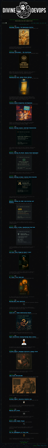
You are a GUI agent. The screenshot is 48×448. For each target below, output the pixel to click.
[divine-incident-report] (13, 53)
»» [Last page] (27, 24)
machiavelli (34, 28)
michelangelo (27, 28)
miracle (29, 203)
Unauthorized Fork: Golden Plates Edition (20, 77)
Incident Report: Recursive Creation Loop (20, 399)
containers (30, 352)
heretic (39, 445)
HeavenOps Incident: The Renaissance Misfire (21, 27)
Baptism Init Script (14, 410)
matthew (26, 313)
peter (32, 313)
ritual (23, 411)
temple (36, 313)
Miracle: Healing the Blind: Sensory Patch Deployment (23, 152)
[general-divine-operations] (13, 302)
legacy (31, 376)
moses (27, 302)
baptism (17, 411)
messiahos (29, 313)
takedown (28, 78)
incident (37, 28)
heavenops (19, 28)
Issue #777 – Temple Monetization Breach (20, 312)
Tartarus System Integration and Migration (20, 103)
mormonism (23, 78)
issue (20, 313)
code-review (32, 433)
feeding (19, 203)
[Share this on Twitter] (3, 23)
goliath (27, 376)
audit (18, 313)
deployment (16, 228)
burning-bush (24, 302)
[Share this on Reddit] (6, 23)
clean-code (21, 433)
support (20, 253)
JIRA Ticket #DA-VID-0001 (16, 375)
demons (19, 352)
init (21, 411)
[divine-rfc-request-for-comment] (14, 433)
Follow (45, 445)
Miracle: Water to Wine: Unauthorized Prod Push (22, 227)
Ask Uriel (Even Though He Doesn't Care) (20, 252)
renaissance (22, 28)
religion (29, 53)
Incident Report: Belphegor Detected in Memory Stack (23, 351)
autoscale (16, 203)
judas (24, 313)
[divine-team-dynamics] (12, 253)
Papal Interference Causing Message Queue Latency (22, 336)
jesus (20, 53)
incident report (15, 352)
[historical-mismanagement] (13, 28)
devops (26, 53)
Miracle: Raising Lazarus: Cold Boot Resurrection (22, 128)
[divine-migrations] (12, 411)
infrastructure (23, 203)
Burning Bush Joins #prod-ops (17, 301)
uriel (18, 53)
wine (29, 228)
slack (20, 302)
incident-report (32, 53)
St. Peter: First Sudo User (16, 277)
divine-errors (32, 302)
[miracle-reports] (12, 203)
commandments (25, 433)
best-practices (36, 433)
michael (35, 78)
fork (25, 78)
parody (24, 53)
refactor (28, 433)
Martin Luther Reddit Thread (16, 421)
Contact (42, 445)
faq (26, 253)
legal (30, 78)
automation (34, 376)
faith (28, 411)
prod (25, 228)
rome (21, 53)
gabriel (37, 78)
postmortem (37, 376)
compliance (37, 53)
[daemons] (10, 352)
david (25, 376)
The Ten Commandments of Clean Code (18, 432)
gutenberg (30, 28)
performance (25, 352)
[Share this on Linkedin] (4, 23)
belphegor (21, 352)
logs (21, 228)
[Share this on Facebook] (2, 23)
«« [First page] (20, 24)
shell (19, 411)
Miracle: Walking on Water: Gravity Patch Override (23, 177)
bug (29, 376)
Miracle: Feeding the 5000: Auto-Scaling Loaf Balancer (21, 202)
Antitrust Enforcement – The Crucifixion (20, 52)
